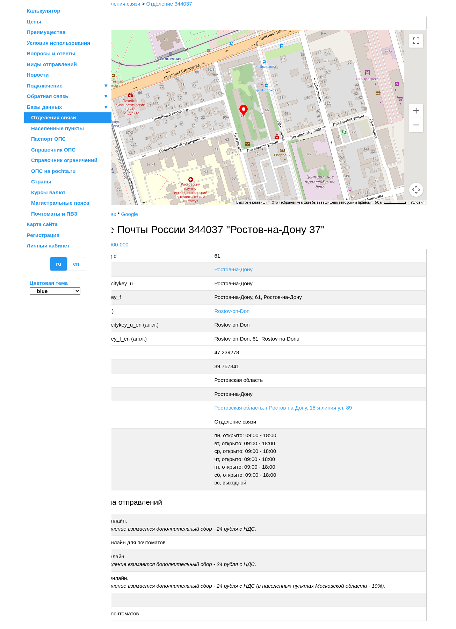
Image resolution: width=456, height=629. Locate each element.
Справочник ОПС (51, 150)
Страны (39, 181)
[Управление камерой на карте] (416, 165)
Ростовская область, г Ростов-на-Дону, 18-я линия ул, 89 (316, 408)
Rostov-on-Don (265, 311)
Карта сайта (42, 224)
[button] (271, 111)
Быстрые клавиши (252, 202)
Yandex (164, 214)
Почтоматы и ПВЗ (52, 214)
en (76, 264)
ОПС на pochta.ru (51, 171)
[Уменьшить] (416, 125)
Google (186, 214)
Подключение (68, 86)
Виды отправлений (52, 64)
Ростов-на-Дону (266, 269)
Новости (38, 75)
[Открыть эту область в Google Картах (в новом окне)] (130, 200)
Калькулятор (43, 11)
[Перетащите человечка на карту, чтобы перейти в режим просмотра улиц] (416, 190)
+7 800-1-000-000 (164, 244)
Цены (34, 22)
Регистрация (43, 235)
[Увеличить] (416, 111)
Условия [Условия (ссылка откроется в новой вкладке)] (418, 202)
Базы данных (44, 107)
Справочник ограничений (62, 160)
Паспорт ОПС (46, 139)
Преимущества (46, 32)
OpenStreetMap (146, 207)
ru (58, 264)
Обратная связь (68, 96)
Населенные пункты (55, 128)
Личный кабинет (48, 246)
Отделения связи (51, 117)
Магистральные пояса (58, 203)
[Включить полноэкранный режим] (416, 41)
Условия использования (58, 43)
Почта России (133, 214)
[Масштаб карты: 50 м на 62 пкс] (390, 202)
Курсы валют (46, 192)
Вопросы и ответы (51, 53)
